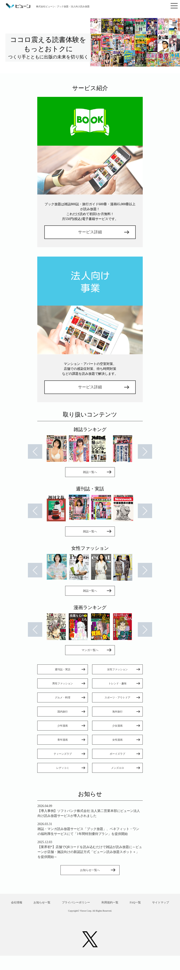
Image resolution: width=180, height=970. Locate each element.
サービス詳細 (90, 232)
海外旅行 (117, 711)
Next (145, 451)
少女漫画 (117, 725)
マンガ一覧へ (90, 650)
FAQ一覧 (150, 903)
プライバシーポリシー (90, 903)
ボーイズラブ (117, 753)
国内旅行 (62, 711)
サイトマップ (90, 916)
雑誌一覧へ (90, 472)
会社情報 (29, 903)
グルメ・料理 (62, 697)
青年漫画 (62, 739)
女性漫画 (117, 739)
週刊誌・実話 (62, 669)
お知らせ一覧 (55, 903)
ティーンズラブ (63, 753)
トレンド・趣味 (118, 683)
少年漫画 (62, 725)
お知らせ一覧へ (90, 870)
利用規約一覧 (124, 903)
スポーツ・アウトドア (117, 697)
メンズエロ (117, 767)
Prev (34, 451)
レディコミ (62, 767)
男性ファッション (62, 683)
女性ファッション (117, 669)
